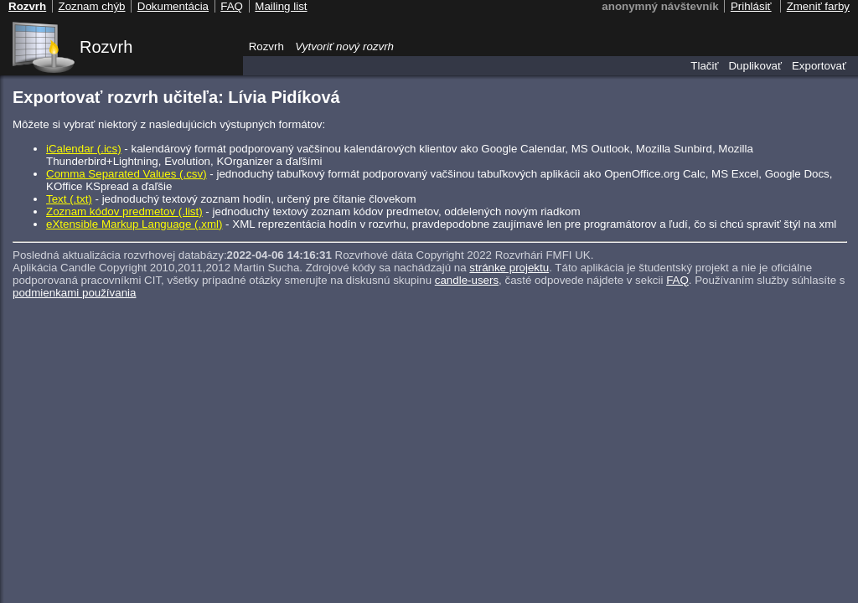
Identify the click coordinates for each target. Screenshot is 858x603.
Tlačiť (704, 65)
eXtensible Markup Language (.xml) (134, 224)
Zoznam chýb (91, 6)
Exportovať (819, 65)
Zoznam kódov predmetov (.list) (124, 211)
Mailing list (281, 6)
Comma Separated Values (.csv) (126, 174)
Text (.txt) (69, 199)
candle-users (467, 280)
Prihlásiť (751, 6)
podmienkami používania (74, 292)
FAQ (677, 280)
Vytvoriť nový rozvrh (344, 46)
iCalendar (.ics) (83, 148)
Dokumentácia (173, 6)
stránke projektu (509, 267)
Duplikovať (755, 65)
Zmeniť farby (818, 6)
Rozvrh (106, 47)
